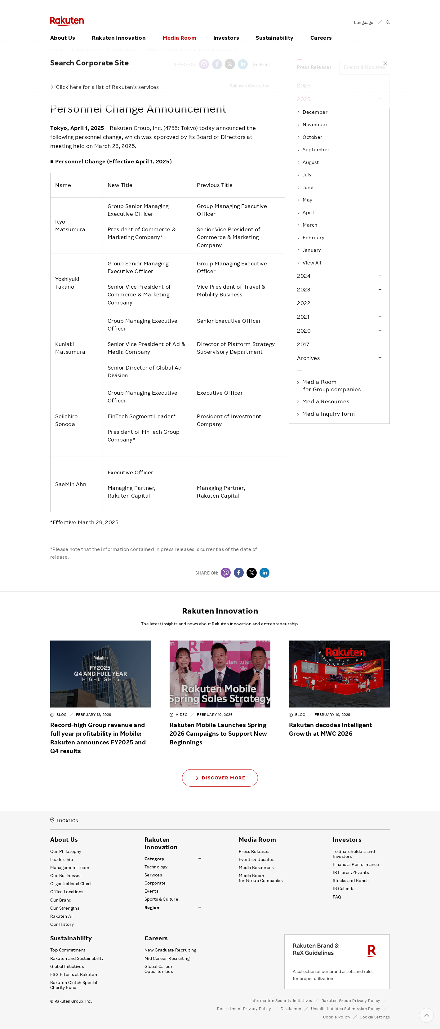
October (309, 137)
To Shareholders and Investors (354, 854)
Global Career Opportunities (158, 969)
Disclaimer (291, 1008)
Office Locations (66, 891)
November (312, 124)
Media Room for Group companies (332, 385)
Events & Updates (364, 67)
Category (154, 858)
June (305, 187)
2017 (303, 344)
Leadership (61, 859)
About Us (62, 30)
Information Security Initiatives (281, 1000)
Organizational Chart (71, 883)
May (305, 200)
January (309, 250)
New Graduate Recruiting (170, 949)
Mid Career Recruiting (167, 958)
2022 (303, 302)
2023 (303, 289)
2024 (303, 275)
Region (151, 907)
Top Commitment (68, 949)
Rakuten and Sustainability (77, 958)
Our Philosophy (66, 851)
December (312, 112)
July (304, 174)
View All (309, 262)
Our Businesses (66, 875)
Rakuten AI (61, 916)
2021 (303, 316)
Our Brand (61, 900)
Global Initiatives (67, 966)
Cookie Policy (336, 1016)
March (307, 225)
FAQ (337, 896)
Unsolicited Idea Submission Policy (345, 1008)
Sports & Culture (161, 899)
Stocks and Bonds (350, 880)
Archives (308, 357)
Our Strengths (64, 908)
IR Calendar (344, 888)
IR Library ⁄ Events (351, 872)
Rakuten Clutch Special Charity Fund (73, 985)
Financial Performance (356, 864)
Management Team (69, 867)
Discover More (220, 778)
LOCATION (64, 820)
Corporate (155, 882)
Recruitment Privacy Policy (244, 1008)
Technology (156, 866)
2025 (151, 49)
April (305, 212)
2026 (303, 85)
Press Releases (122, 49)
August (308, 162)
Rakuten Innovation (118, 30)
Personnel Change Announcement (202, 49)
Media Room (179, 30)
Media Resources (326, 401)
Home (56, 49)
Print (261, 64)
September (313, 149)
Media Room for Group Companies (261, 878)
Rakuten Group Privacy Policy (351, 1000)
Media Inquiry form (329, 413)
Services (153, 874)
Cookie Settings (375, 1017)
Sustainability (274, 30)
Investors (226, 30)
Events (151, 891)
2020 (304, 330)
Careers (321, 30)
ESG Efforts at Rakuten (73, 974)
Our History (62, 924)
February (310, 237)
